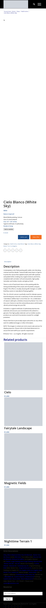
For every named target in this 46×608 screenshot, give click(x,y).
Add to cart (23, 237)
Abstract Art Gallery (18, 559)
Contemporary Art (22, 566)
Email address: (7, 591)
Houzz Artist (32, 572)
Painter (8, 561)
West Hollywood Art (27, 579)
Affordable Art (8, 577)
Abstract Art (12, 566)
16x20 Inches (13, 244)
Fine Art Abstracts (26, 555)
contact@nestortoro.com (11, 583)
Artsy (5, 555)
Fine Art (35, 557)
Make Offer (36, 237)
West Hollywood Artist (14, 555)
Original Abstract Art (25, 568)
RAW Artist (18, 557)
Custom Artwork (19, 577)
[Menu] (39, 4)
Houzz (8, 557)
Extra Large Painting (26, 561)
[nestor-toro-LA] (19, 4)
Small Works (21, 244)
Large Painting (15, 561)
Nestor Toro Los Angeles (10, 246)
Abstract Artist (37, 561)
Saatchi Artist (7, 579)
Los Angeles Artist (24, 570)
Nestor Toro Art (9, 563)
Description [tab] (7, 262)
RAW (4, 568)
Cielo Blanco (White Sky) (34, 244)
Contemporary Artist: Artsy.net (25, 574)
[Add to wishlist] (8, 229)
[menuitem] (34, 4)
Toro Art (17, 563)
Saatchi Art (15, 572)
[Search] (34, 4)
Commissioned (29, 577)
